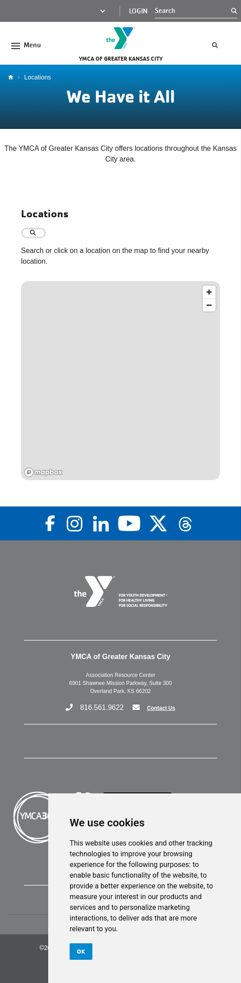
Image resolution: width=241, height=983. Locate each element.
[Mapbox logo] (43, 472)
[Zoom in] (209, 292)
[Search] (193, 10)
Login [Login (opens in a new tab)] (138, 11)
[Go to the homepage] (120, 38)
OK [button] (81, 951)
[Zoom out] (209, 305)
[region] (120, 380)
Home (12, 77)
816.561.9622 (102, 707)
